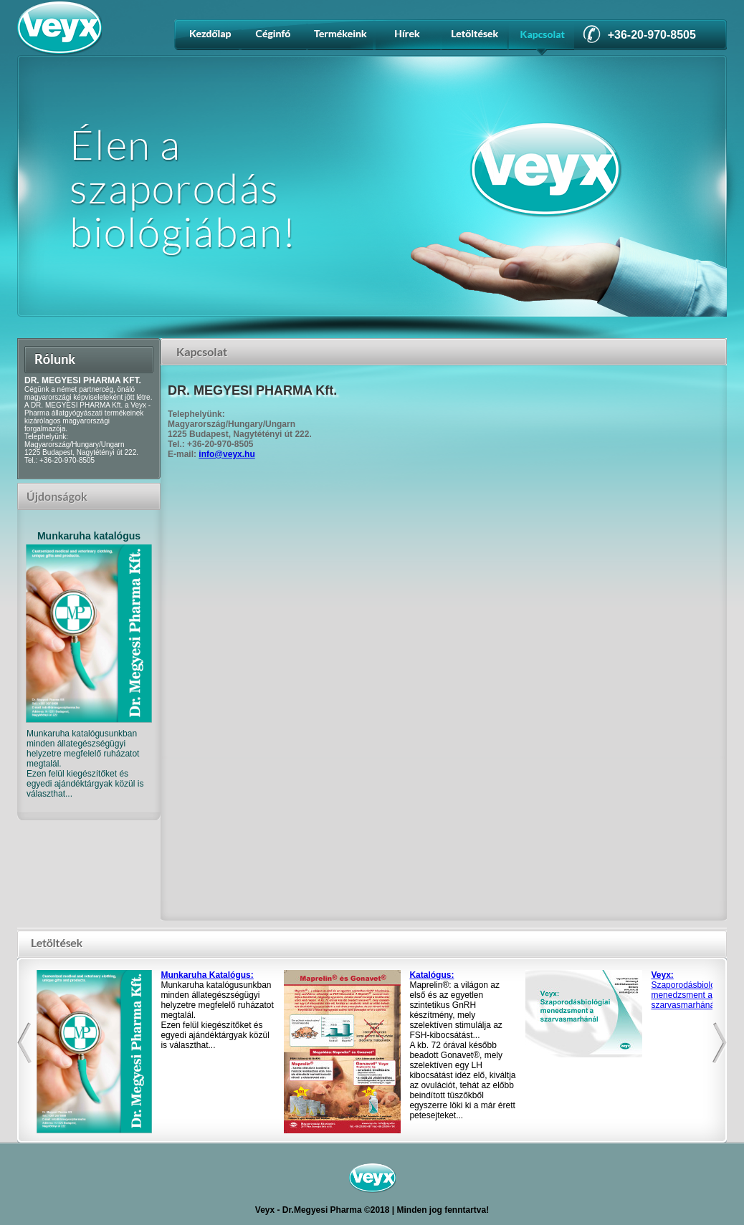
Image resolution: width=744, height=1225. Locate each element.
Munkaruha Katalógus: (207, 975)
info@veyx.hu (226, 454)
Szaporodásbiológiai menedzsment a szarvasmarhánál (689, 990)
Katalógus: (431, 975)
